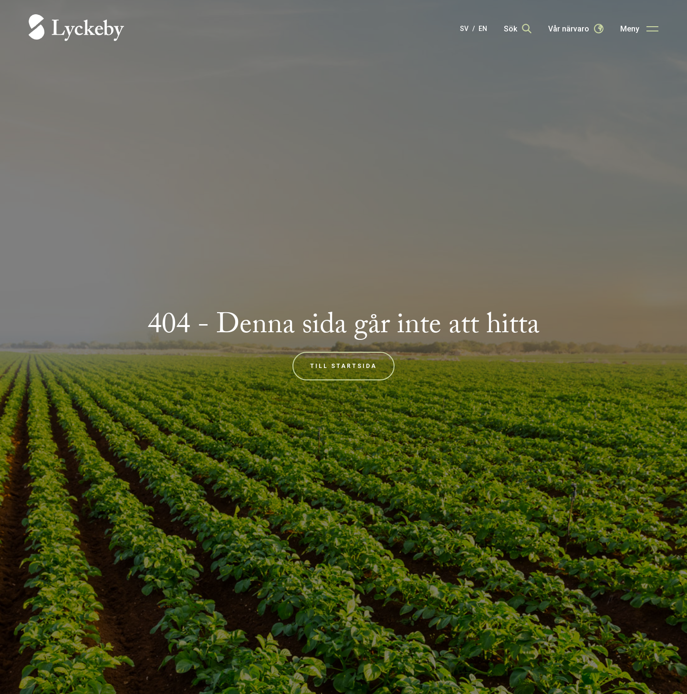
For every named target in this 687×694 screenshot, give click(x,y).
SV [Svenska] (464, 28)
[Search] (517, 28)
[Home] (76, 28)
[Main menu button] (639, 28)
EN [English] (483, 28)
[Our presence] (576, 28)
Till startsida (343, 366)
